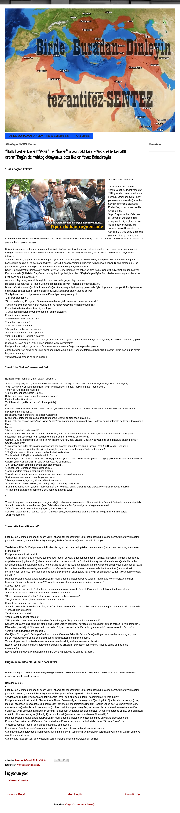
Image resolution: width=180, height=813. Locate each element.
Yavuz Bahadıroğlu (28, 764)
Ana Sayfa (83, 135)
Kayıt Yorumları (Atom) (79, 804)
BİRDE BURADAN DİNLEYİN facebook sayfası (39, 135)
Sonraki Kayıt (16, 793)
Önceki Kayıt (133, 793)
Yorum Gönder (18, 780)
